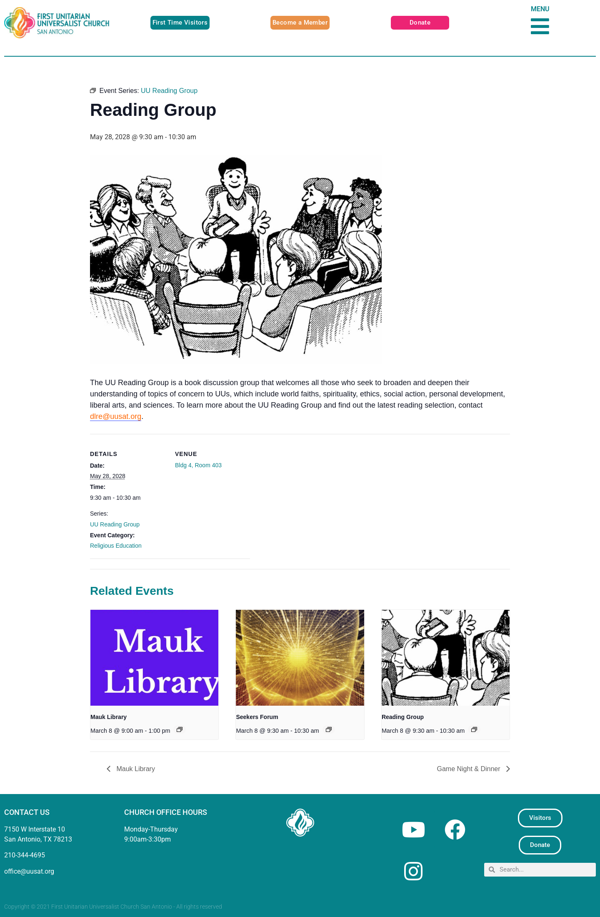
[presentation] (154, 658)
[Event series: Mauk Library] (179, 729)
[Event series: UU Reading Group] (474, 729)
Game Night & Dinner (469, 768)
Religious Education (116, 545)
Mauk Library (108, 717)
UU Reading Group (115, 524)
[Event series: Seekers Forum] (329, 729)
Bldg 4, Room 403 (198, 465)
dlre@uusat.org (115, 416)
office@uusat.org (29, 871)
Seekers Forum (257, 717)
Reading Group (403, 717)
